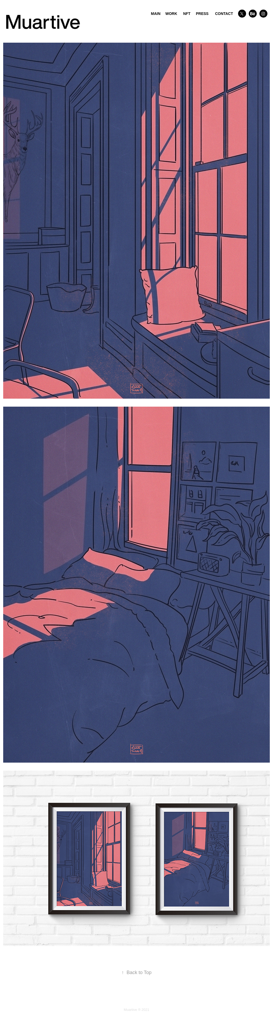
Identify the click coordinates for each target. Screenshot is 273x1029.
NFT (186, 13)
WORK (171, 13)
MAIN (155, 13)
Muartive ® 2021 (136, 1010)
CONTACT (224, 13)
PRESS (202, 13)
